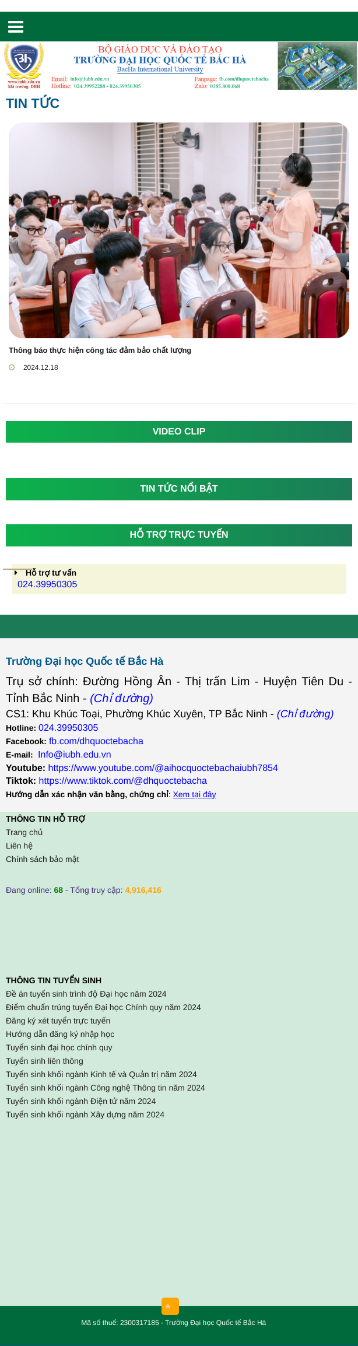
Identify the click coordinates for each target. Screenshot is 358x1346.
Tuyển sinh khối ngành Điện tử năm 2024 (81, 1101)
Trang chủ (24, 832)
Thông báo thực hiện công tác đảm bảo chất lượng (100, 350)
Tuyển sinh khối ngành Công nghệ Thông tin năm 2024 (105, 1087)
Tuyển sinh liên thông (44, 1060)
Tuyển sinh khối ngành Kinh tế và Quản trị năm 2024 (101, 1074)
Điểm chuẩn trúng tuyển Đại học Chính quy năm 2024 (103, 1007)
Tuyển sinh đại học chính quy (59, 1047)
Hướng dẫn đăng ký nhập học (60, 1034)
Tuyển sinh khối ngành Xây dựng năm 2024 (85, 1114)
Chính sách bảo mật (42, 859)
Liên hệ (19, 845)
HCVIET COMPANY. (274, 1325)
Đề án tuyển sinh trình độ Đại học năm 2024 (86, 993)
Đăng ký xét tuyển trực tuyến (58, 1020)
